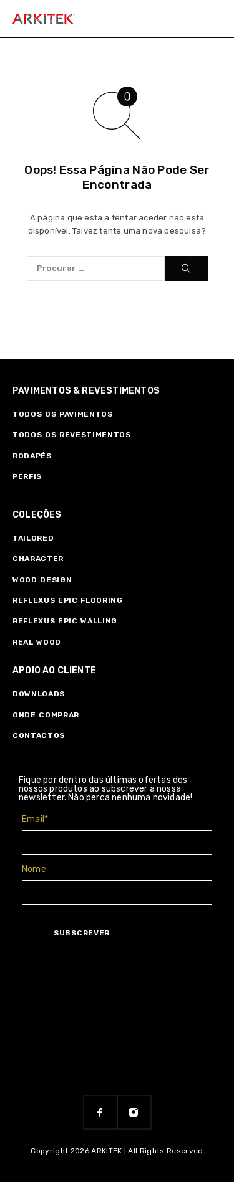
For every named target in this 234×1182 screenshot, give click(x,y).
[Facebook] (100, 1112)
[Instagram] (134, 1112)
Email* (35, 819)
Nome (34, 869)
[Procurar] (186, 268)
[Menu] (213, 18)
